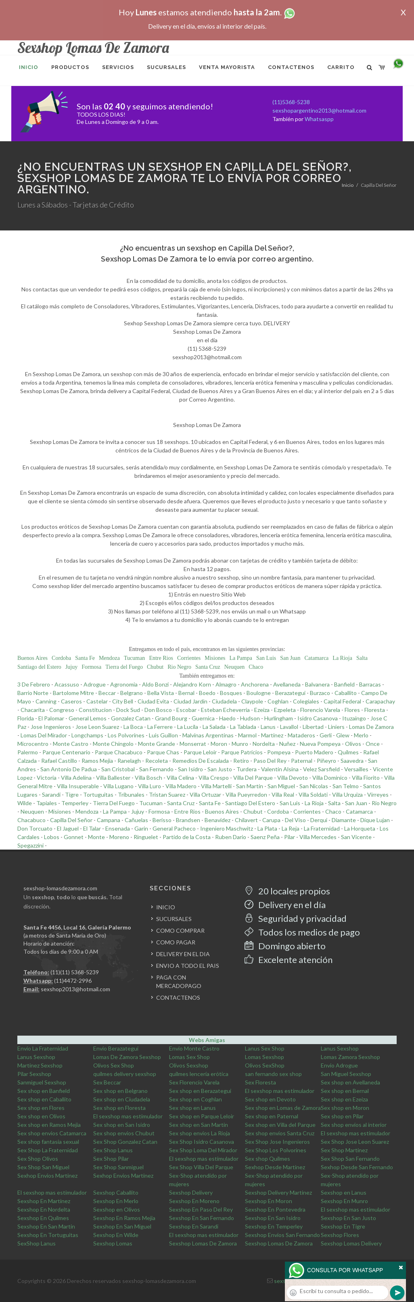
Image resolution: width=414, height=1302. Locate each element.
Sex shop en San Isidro (121, 1124)
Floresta (374, 709)
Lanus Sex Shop (264, 1048)
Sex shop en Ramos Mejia (49, 1124)
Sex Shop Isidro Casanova (201, 1141)
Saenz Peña (265, 836)
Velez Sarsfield (321, 769)
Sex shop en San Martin (198, 1124)
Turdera (246, 769)
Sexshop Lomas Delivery (351, 1243)
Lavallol (289, 726)
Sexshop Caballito (115, 1192)
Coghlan (278, 701)
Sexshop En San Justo (348, 1217)
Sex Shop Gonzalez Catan (125, 1141)
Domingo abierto (285, 945)
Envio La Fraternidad (42, 1048)
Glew (342, 735)
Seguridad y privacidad (296, 918)
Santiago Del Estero (250, 803)
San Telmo (345, 786)
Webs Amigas (207, 1039)
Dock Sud (128, 709)
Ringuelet (146, 836)
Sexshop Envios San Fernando (282, 1234)
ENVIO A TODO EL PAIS (187, 965)
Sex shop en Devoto (270, 1099)
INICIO (165, 907)
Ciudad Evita (153, 701)
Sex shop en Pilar (342, 1116)
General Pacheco (174, 828)
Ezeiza (262, 709)
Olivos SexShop (264, 1065)
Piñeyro (326, 760)
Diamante (344, 819)
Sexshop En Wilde (115, 1234)
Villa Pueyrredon (246, 794)
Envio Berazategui (115, 1048)
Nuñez (287, 743)
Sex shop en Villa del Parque (280, 1124)
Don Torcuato (34, 828)
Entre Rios (161, 658)
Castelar (97, 701)
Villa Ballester (113, 777)
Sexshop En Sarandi (193, 1226)
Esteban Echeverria (225, 709)
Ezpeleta (285, 709)
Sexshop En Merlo (115, 1200)
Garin (141, 828)
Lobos (51, 836)
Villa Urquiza (347, 794)
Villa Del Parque (253, 777)
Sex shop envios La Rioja (199, 1133)
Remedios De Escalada (200, 760)
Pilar (289, 836)
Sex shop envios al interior (354, 1124)
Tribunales (131, 794)
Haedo (227, 718)
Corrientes (189, 658)
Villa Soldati (313, 794)
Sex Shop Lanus (113, 1150)
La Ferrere (160, 726)
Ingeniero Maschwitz (226, 828)
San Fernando (156, 769)
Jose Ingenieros (51, 726)
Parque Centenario (66, 752)
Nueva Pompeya (320, 743)
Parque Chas (163, 752)
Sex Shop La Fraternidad (47, 1150)
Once (373, 743)
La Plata (267, 828)
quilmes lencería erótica (198, 1073)
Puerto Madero (314, 752)
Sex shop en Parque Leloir (201, 1116)
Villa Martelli (216, 786)
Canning (46, 701)
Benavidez (217, 819)
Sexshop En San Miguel (122, 1226)
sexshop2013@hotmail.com (75, 989)
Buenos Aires (32, 658)
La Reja (290, 828)
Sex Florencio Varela (194, 1082)
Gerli (326, 735)
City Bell (122, 701)
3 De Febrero (33, 684)
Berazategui (290, 692)
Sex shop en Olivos (41, 1116)
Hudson (250, 718)
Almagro (225, 684)
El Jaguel (68, 828)
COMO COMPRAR (180, 930)
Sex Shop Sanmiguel (118, 1167)
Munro (240, 743)
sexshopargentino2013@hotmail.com (319, 110)
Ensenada (117, 828)
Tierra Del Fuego (114, 803)
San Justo (219, 769)
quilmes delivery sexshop (124, 1073)
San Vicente (356, 836)
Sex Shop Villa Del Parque (201, 1167)
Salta (362, 658)
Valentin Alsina (280, 769)
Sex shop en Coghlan (195, 1099)
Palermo (27, 752)
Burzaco (320, 692)
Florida (25, 718)
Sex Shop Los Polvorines (275, 1150)
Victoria (46, 777)
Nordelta (264, 743)
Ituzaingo (354, 718)
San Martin (249, 786)
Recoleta (156, 760)
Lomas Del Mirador (44, 735)
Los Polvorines (126, 735)
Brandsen (188, 819)
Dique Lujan (375, 819)
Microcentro (32, 743)
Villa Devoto (292, 777)
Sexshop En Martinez (43, 1200)
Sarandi (51, 794)
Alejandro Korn (192, 684)
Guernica (203, 718)
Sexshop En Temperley (274, 1226)
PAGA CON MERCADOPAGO (178, 981)
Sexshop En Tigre (343, 1226)
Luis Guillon (163, 735)
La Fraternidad (322, 828)
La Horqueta (359, 828)
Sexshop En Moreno (194, 1200)
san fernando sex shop (273, 1073)
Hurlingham (278, 718)
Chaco (256, 667)
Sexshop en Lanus (343, 1192)
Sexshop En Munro (344, 1200)
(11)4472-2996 (73, 980)
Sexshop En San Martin (46, 1226)
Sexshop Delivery (191, 1192)
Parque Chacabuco (118, 752)
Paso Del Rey (269, 760)
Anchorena (255, 684)
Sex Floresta (260, 1082)
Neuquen (234, 667)
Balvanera (317, 684)
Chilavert (246, 819)
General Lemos (88, 718)
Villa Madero (181, 786)
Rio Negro (179, 667)
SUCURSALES (174, 918)
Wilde (24, 803)
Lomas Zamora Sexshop (350, 1056)
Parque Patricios (242, 752)
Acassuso (66, 684)
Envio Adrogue (339, 1065)
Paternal (301, 760)
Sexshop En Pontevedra (275, 1209)
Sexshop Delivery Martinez (278, 1192)
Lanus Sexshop (340, 1048)
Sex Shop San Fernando (350, 1158)
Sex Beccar (107, 1082)
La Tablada (243, 726)
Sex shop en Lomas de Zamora (283, 1107)
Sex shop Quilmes (267, 1158)
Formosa (91, 667)
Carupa (271, 819)
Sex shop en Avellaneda (350, 1082)
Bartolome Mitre (73, 692)
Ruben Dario (230, 836)
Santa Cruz (207, 667)
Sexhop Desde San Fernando (357, 1167)
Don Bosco (158, 709)
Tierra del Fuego (124, 667)
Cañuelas (136, 819)
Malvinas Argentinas (208, 735)
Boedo (207, 692)
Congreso (61, 709)
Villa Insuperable (78, 786)
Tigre (72, 794)
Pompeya (279, 752)
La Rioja (342, 658)
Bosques (231, 692)
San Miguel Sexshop (346, 1073)
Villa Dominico (329, 777)
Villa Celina (180, 777)
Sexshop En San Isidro (273, 1217)
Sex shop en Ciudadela (121, 1099)
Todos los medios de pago (302, 932)
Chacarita (33, 709)
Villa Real (283, 794)
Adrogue (95, 684)
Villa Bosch (148, 777)
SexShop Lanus (36, 1243)
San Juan (290, 658)
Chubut (155, 667)
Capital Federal (342, 701)
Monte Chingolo (113, 743)
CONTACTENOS (178, 997)
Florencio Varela (320, 709)
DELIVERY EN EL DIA (183, 953)
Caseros (71, 701)
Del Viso (295, 819)
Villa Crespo (214, 777)
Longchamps (87, 735)
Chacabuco (31, 819)
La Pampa (241, 658)
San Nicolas (313, 786)
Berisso (162, 819)
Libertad (313, 726)
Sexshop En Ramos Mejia (124, 1217)
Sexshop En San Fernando (201, 1217)
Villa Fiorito (366, 777)
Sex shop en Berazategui (200, 1090)
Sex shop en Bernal (345, 1090)
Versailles (356, 769)
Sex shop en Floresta (119, 1107)
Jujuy (71, 667)
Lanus (268, 726)
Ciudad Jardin (190, 701)
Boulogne (259, 692)
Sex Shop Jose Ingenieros (277, 1141)
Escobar (186, 709)
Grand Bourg (171, 718)
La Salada (214, 726)
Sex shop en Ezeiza (344, 1099)
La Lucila (187, 726)
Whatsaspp (319, 118)
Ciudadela (224, 701)
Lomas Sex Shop (189, 1056)
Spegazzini (30, 845)
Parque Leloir (200, 752)
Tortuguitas (98, 794)
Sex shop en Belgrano (120, 1090)
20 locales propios (287, 890)
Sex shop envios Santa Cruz (279, 1133)
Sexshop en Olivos (116, 1209)
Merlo (361, 735)
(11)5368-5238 (291, 101)
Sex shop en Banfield (43, 1090)
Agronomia (124, 684)
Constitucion (95, 709)
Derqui (318, 819)
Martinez (272, 735)
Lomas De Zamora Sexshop (127, 1056)
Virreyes (378, 794)
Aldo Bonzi (155, 684)
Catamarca (316, 658)
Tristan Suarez (167, 794)
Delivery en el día (285, 904)
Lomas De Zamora (371, 726)
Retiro (241, 760)
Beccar (107, 692)
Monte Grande (156, 743)
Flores (352, 709)
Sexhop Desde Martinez (275, 1167)
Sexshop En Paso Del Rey (201, 1209)
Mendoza (109, 658)
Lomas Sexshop (264, 1056)
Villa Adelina (76, 777)
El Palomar (51, 718)
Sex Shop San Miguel (43, 1167)
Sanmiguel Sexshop (41, 1082)
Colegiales (306, 701)
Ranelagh (129, 760)
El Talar (92, 828)
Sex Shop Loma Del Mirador (203, 1150)
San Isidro (190, 769)
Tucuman (134, 658)
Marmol (247, 735)
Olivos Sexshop (188, 1065)
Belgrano (131, 692)
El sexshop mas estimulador (279, 1090)
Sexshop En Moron (268, 1200)
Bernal (186, 692)
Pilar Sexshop (34, 1073)
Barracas (370, 684)
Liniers (336, 726)
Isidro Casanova (317, 718)
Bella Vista (160, 692)
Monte (96, 836)
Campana (108, 819)
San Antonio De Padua (68, 769)
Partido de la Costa (187, 836)
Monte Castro (70, 743)
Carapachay (380, 701)
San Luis (266, 658)
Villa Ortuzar (205, 794)
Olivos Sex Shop (113, 1065)
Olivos (353, 743)
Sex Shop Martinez (344, 1150)
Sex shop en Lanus (192, 1107)
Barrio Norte (32, 692)
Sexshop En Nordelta (43, 1209)
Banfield (344, 684)
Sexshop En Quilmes (43, 1217)
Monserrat (193, 743)
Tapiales (46, 803)
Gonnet (74, 836)
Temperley (74, 803)
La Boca (133, 726)
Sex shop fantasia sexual (48, 1141)
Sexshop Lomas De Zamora (203, 1243)
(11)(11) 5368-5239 (74, 972)
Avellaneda (287, 684)
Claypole (252, 701)
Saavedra (352, 760)
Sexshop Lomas (112, 1243)
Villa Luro (149, 786)
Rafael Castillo (59, 760)
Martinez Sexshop (40, 1065)
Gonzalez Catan (131, 718)
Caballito (346, 692)
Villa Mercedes (318, 836)
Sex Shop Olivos (37, 1158)
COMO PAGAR (175, 942)
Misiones (215, 658)
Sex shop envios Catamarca (51, 1133)
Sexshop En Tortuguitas (47, 1234)
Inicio (347, 185)
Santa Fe (85, 658)
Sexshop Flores (340, 1234)
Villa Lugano (118, 786)
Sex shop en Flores (41, 1107)
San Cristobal (118, 769)
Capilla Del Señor (71, 819)
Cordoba (61, 658)
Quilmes (348, 752)
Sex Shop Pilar (111, 1158)
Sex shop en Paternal (271, 1116)
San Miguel (281, 786)
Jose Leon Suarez (97, 726)
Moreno (119, 836)
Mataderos (301, 735)
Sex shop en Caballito (44, 1099)
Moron (219, 743)
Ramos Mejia (97, 760)
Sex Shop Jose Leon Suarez (355, 1141)
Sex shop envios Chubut (124, 1133)
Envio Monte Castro (194, 1048)
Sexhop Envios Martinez (47, 1175)
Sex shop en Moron (345, 1107)
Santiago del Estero (39, 667)
